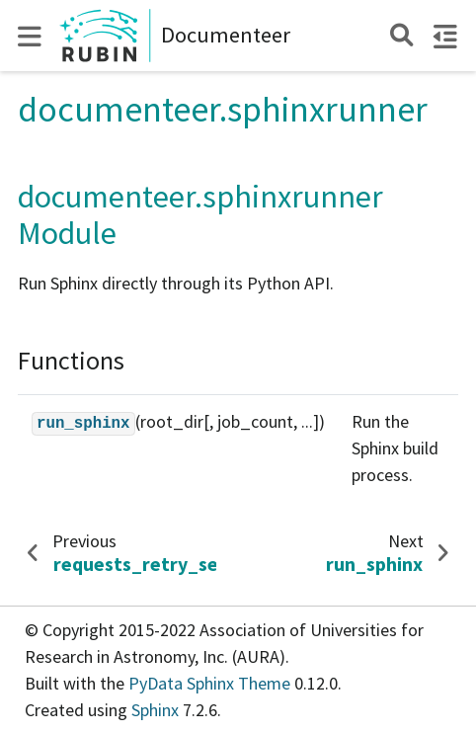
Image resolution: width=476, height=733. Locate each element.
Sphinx (155, 709)
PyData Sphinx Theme (211, 683)
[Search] (401, 35)
